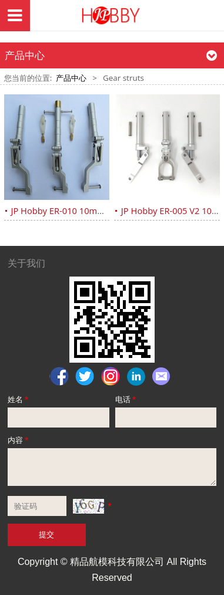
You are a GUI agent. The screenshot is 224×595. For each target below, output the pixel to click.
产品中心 (71, 78)
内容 (19, 440)
